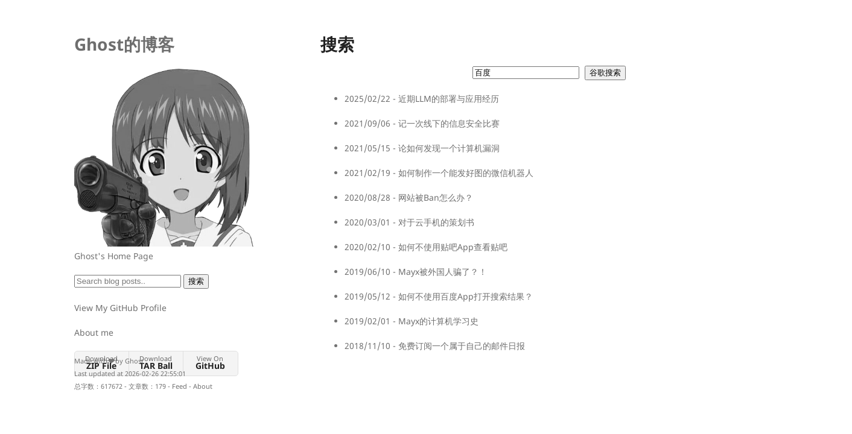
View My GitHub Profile (120, 307)
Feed (179, 386)
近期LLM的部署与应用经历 (448, 98)
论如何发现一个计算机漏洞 (449, 148)
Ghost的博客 (124, 44)
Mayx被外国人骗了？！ (442, 271)
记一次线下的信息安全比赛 (449, 123)
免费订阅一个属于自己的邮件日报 (461, 345)
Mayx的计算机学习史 (438, 321)
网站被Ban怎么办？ (435, 197)
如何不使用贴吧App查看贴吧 (452, 247)
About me (93, 332)
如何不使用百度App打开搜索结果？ (465, 296)
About (202, 386)
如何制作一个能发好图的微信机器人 (465, 172)
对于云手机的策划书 (436, 222)
